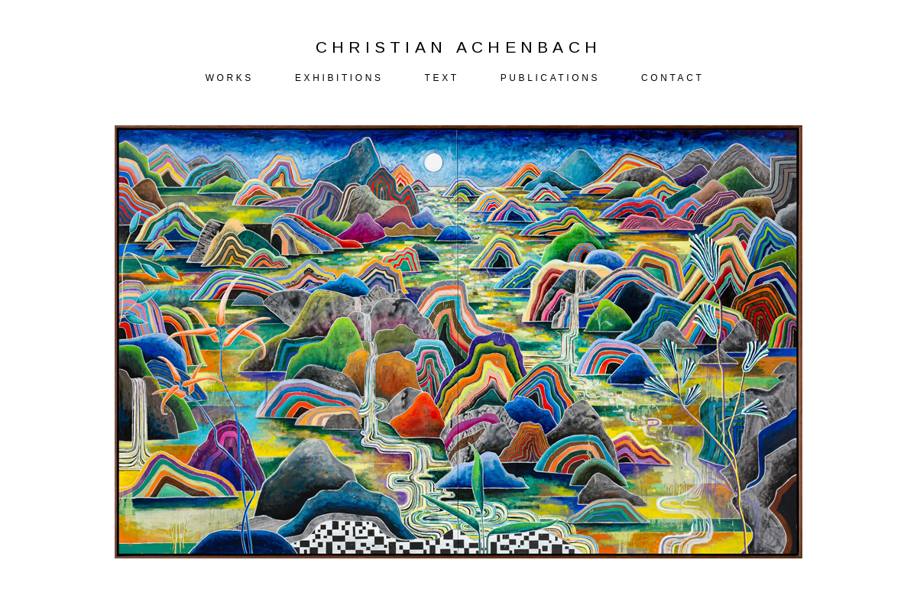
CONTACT (672, 78)
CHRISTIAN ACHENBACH (459, 47)
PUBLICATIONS (550, 78)
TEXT (442, 78)
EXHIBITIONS (339, 78)
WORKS (230, 78)
